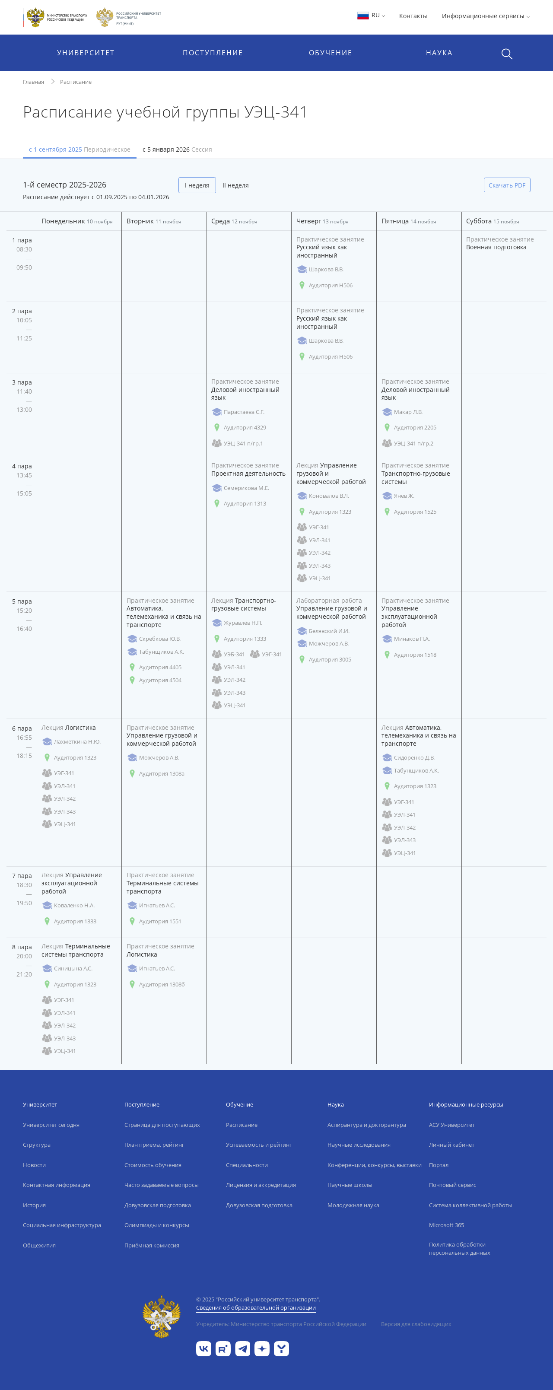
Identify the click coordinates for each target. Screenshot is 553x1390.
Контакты (413, 16)
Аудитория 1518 (408, 655)
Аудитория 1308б (156, 984)
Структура (37, 1144)
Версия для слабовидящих (416, 1324)
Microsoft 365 (446, 1225)
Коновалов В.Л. (322, 496)
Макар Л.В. (402, 412)
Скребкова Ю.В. (154, 639)
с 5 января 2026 (177, 149)
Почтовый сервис (452, 1185)
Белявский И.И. (323, 631)
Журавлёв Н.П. (236, 623)
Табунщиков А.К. (155, 652)
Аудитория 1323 (323, 512)
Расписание (76, 82)
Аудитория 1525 (408, 512)
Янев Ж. (397, 496)
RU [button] (370, 15)
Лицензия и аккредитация (261, 1185)
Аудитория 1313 (238, 503)
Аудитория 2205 (408, 427)
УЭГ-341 (312, 527)
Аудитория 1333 (238, 639)
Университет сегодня (51, 1125)
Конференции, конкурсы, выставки (374, 1165)
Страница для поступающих (162, 1125)
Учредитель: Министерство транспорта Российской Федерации (281, 1324)
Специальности (247, 1165)
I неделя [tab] (197, 185)
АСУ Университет (452, 1125)
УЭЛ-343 (313, 566)
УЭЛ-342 (313, 553)
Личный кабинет (451, 1144)
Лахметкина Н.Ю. (71, 742)
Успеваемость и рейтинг (259, 1144)
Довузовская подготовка (157, 1205)
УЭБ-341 (228, 654)
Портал (438, 1165)
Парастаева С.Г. (237, 412)
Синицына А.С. (66, 968)
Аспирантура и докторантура (366, 1125)
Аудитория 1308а (155, 774)
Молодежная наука (353, 1205)
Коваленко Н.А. (68, 905)
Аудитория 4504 (154, 680)
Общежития (39, 1245)
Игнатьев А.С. (151, 905)
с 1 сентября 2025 (79, 149)
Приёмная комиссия (151, 1245)
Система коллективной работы (470, 1205)
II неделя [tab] (235, 185)
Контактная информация (56, 1185)
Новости (34, 1165)
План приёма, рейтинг (154, 1144)
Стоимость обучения (152, 1165)
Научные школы (349, 1185)
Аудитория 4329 (238, 427)
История (34, 1205)
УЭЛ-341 (313, 540)
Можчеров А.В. (322, 643)
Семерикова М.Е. (240, 488)
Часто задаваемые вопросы (161, 1185)
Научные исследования (359, 1144)
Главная (33, 82)
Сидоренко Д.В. (408, 758)
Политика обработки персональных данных (459, 1249)
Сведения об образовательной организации (256, 1307)
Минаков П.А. (405, 639)
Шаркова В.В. (319, 269)
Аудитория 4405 (154, 667)
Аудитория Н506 (324, 285)
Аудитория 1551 (154, 921)
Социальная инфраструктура (62, 1225)
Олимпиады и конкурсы (156, 1225)
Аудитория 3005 (323, 659)
